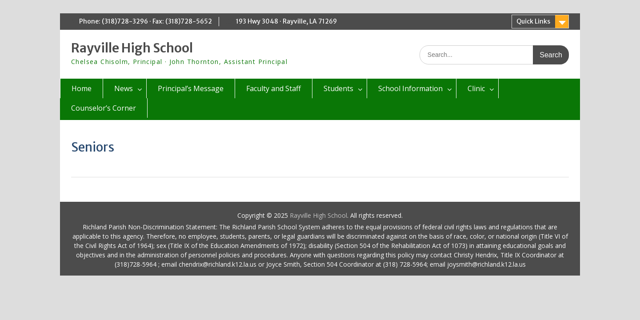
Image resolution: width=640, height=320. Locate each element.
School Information (410, 88)
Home (82, 88)
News (123, 88)
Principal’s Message (191, 88)
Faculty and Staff (273, 88)
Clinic (476, 88)
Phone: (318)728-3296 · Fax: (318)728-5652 (145, 21)
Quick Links (533, 21)
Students (338, 88)
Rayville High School (132, 48)
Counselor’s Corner (103, 108)
